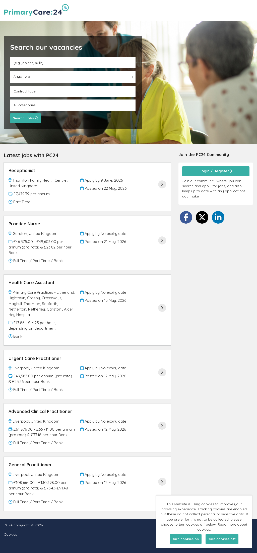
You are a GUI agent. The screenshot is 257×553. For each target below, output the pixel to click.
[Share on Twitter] (202, 217)
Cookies (10, 534)
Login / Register (216, 171)
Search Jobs (25, 118)
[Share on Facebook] (186, 217)
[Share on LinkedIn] (218, 217)
